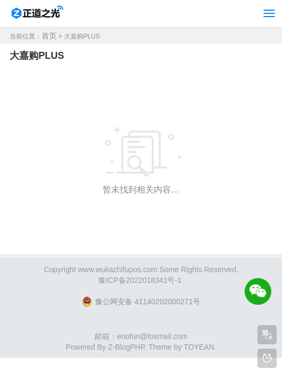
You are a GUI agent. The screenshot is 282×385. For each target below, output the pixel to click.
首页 (49, 36)
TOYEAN (199, 347)
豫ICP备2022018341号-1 (140, 280)
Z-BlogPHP (126, 347)
